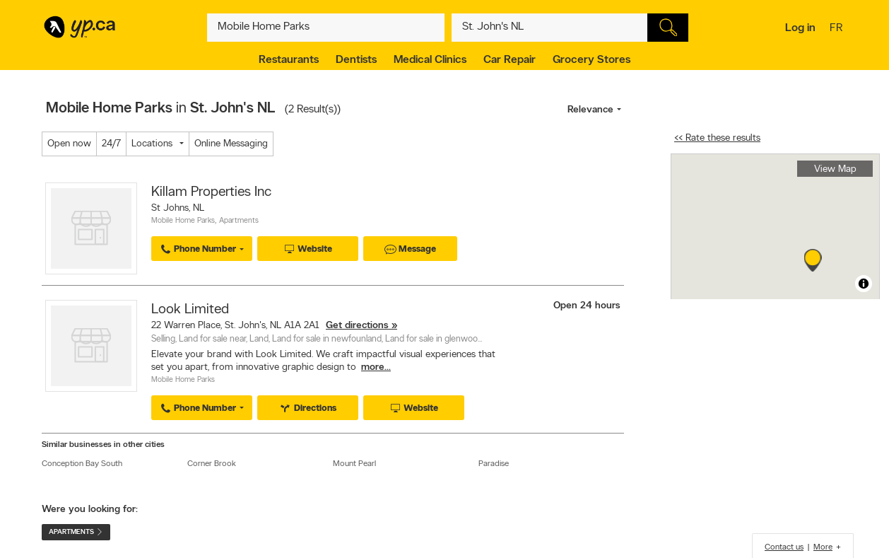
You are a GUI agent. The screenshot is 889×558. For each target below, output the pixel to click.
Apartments (239, 221)
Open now (69, 144)
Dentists (356, 60)
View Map (835, 169)
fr (838, 29)
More (822, 547)
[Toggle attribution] (863, 283)
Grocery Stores (591, 60)
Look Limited (190, 310)
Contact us (784, 547)
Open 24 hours (586, 306)
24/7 (111, 144)
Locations (151, 144)
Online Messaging (231, 144)
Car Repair (509, 60)
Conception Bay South (82, 464)
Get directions (357, 325)
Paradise (493, 464)
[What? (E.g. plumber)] (325, 27)
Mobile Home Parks (183, 221)
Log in (800, 28)
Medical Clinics (430, 60)
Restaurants (289, 60)
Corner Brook (211, 464)
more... (376, 367)
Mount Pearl (354, 464)
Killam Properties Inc (211, 192)
